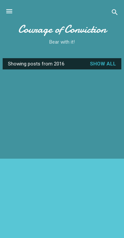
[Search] (115, 13)
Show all (103, 64)
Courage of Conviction (62, 29)
